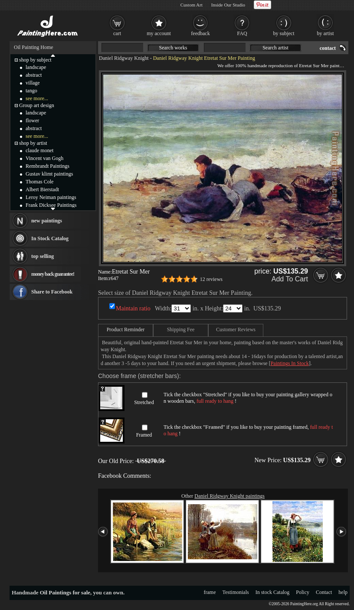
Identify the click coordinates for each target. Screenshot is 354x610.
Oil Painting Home (33, 47)
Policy (302, 592)
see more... (37, 98)
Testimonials (236, 592)
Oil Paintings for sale (65, 592)
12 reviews (211, 279)
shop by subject (35, 60)
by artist (325, 33)
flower (32, 120)
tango (31, 91)
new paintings (46, 221)
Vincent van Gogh (44, 158)
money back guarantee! (52, 274)
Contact (324, 592)
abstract (34, 75)
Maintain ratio (133, 308)
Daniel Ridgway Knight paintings (229, 496)
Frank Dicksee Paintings (51, 205)
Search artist (275, 48)
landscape (36, 67)
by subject (284, 33)
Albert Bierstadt (42, 189)
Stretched (144, 402)
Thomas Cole (39, 182)
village (33, 83)
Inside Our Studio (228, 4)
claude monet (39, 150)
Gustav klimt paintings (49, 174)
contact (328, 48)
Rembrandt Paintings (47, 166)
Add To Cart (290, 279)
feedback (200, 33)
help (342, 592)
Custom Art (191, 4)
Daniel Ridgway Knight (124, 58)
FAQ (242, 33)
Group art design (36, 105)
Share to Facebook (51, 292)
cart (117, 33)
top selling (42, 256)
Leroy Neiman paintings (51, 197)
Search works (173, 48)
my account (159, 33)
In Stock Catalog (50, 238)
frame (210, 592)
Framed (144, 435)
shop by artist (33, 143)
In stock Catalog (273, 592)
